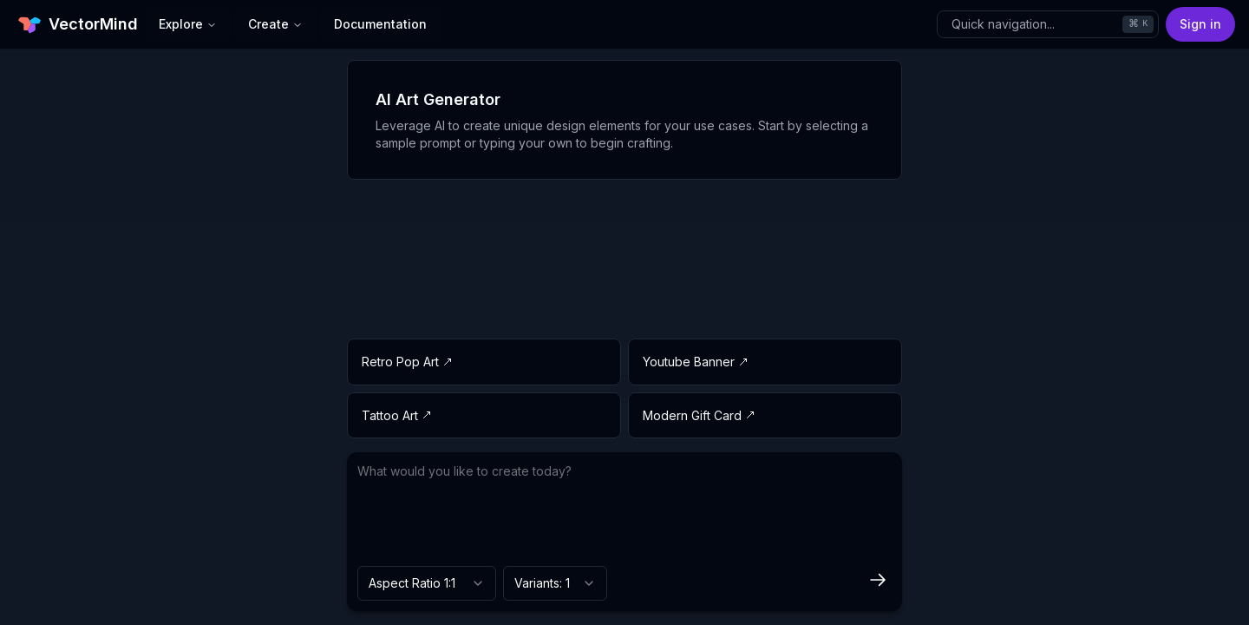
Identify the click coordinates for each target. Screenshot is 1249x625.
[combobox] (426, 583)
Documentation (380, 23)
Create (275, 23)
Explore (188, 23)
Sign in (1200, 23)
